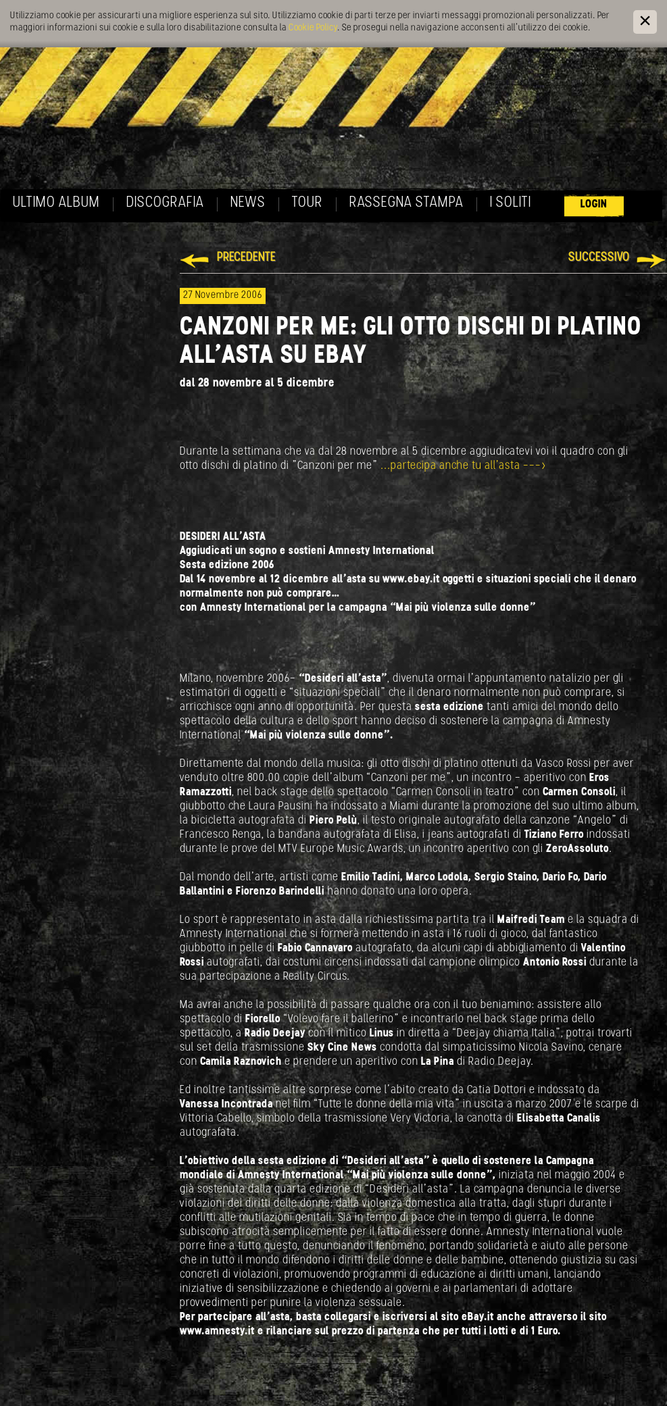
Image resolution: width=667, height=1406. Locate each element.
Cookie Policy (313, 28)
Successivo (599, 257)
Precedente (246, 257)
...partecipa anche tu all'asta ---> (463, 466)
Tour (307, 203)
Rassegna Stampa (406, 203)
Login (594, 204)
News (248, 203)
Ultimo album (56, 203)
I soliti (510, 203)
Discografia (165, 203)
